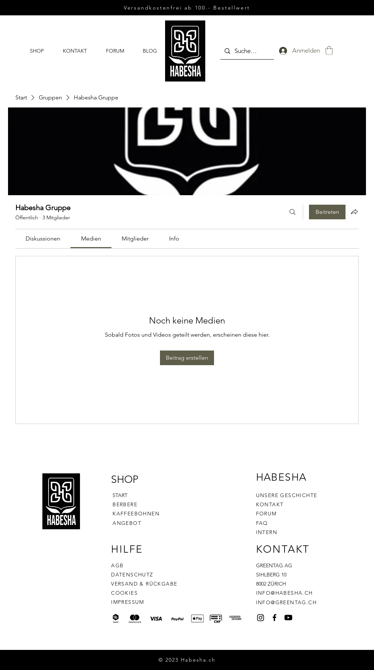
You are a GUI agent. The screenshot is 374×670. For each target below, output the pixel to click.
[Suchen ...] (246, 51)
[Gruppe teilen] (354, 211)
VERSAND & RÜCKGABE (144, 583)
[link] (43, 238)
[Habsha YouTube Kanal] (288, 617)
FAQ (262, 523)
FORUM (266, 513)
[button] (329, 50)
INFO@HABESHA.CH (284, 593)
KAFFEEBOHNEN (136, 513)
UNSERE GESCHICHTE (286, 495)
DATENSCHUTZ (132, 574)
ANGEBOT (126, 523)
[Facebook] (274, 617)
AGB (117, 565)
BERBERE (124, 504)
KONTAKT (270, 504)
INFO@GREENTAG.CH (286, 602)
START (119, 495)
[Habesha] (260, 617)
